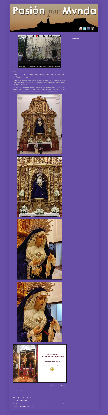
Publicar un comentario (21, 400)
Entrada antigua (62, 403)
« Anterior (22, 36)
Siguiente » (56, 36)
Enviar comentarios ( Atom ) (27, 406)
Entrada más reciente (18, 403)
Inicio (41, 403)
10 (50, 36)
